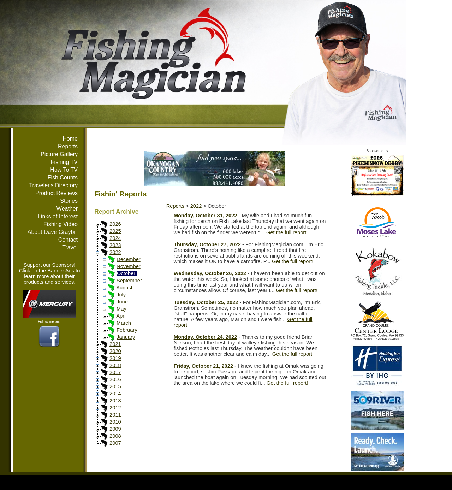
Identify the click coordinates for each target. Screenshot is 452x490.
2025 (115, 231)
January (126, 337)
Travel (70, 247)
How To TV (64, 170)
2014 (115, 393)
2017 (115, 372)
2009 (115, 429)
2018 (115, 365)
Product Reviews (56, 193)
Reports (68, 146)
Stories (69, 201)
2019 (115, 358)
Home (70, 139)
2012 (115, 408)
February (127, 330)
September (129, 280)
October (126, 273)
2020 (115, 351)
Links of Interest (58, 216)
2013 (115, 400)
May (121, 309)
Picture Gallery (59, 154)
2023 (115, 245)
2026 (115, 224)
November (129, 266)
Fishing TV (64, 162)
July (121, 294)
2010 (115, 422)
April (121, 316)
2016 (115, 379)
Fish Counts (63, 178)
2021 (115, 344)
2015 (115, 386)
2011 (115, 415)
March (124, 323)
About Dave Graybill (53, 232)
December (129, 259)
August (124, 287)
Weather (67, 209)
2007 (115, 443)
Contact (68, 240)
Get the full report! (287, 232)
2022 (115, 252)
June (122, 302)
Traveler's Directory (53, 185)
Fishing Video (60, 224)
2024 (115, 238)
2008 (115, 436)
